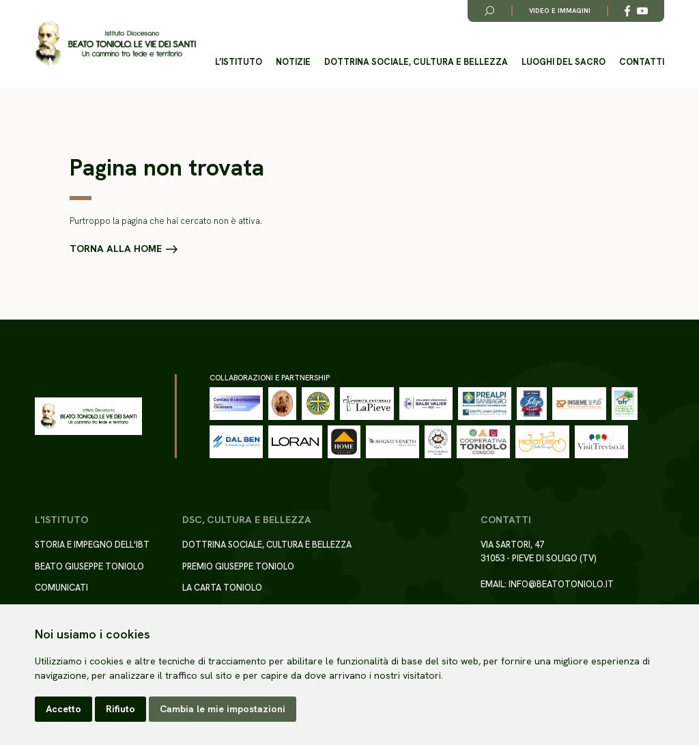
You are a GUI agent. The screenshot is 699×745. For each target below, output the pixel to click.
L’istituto (238, 62)
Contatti (641, 62)
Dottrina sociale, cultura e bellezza (416, 62)
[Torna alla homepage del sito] (115, 43)
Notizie (293, 62)
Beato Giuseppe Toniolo (89, 566)
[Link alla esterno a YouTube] (642, 10)
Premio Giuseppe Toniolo (238, 566)
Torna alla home (116, 248)
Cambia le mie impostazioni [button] (222, 709)
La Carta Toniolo (222, 587)
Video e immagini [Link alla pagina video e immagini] (559, 10)
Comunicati (61, 587)
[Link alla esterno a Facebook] (627, 10)
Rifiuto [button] (120, 709)
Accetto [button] (63, 709)
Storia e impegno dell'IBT (92, 544)
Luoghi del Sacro (563, 62)
